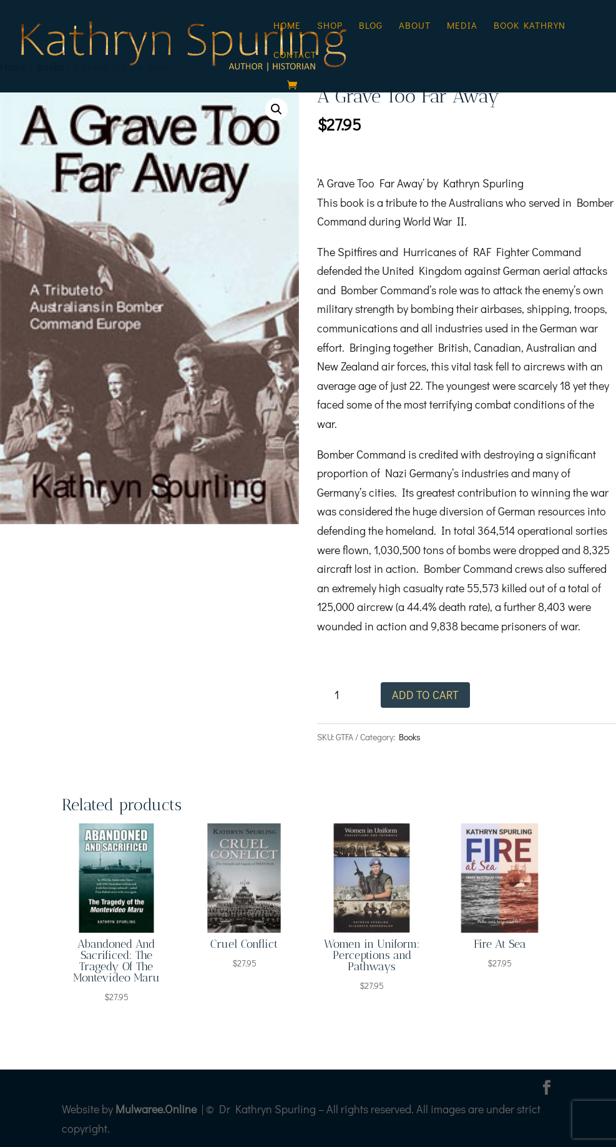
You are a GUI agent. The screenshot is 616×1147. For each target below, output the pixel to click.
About (415, 26)
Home (287, 26)
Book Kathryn (529, 26)
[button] (276, 109)
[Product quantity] (341, 695)
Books (410, 737)
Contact (294, 55)
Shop (330, 26)
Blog (371, 26)
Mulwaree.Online (156, 1108)
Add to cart (425, 694)
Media (462, 26)
